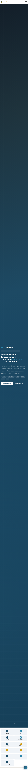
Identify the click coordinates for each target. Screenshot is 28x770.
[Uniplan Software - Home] (6, 2)
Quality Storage (7, 763)
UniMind (20, 744)
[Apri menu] (26, 2)
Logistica (7, 750)
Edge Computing (11, 376)
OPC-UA (3, 378)
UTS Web (7, 732)
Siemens (17, 376)
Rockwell (22, 376)
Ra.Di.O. (7, 744)
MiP (21, 732)
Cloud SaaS (4, 376)
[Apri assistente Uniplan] (25, 767)
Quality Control (20, 756)
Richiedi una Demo (7, 383)
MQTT (7, 378)
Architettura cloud (19, 383)
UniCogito (21, 750)
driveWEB (7, 756)
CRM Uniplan (20, 738)
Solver (7, 738)
